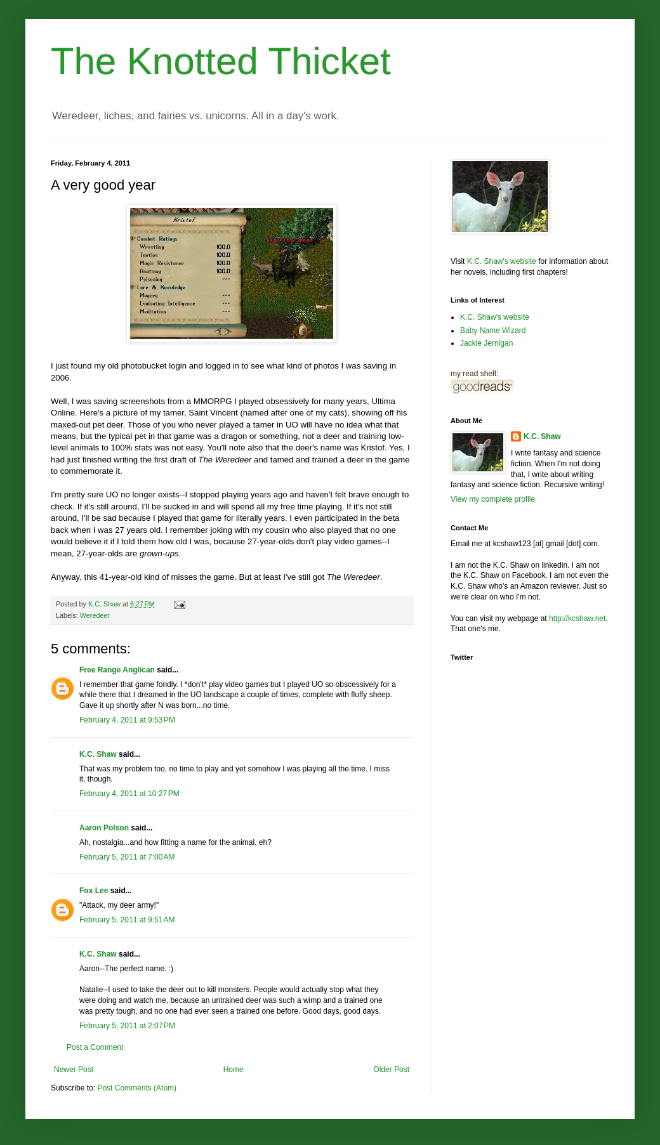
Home (233, 1069)
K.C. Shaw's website (501, 261)
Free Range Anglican (117, 669)
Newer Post (73, 1069)
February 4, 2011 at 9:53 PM (127, 720)
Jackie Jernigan (486, 343)
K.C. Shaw (98, 754)
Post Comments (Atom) (136, 1087)
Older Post (391, 1069)
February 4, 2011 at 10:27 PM (129, 793)
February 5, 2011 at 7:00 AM (127, 857)
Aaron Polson (104, 827)
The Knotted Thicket (221, 61)
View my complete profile (493, 499)
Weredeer (95, 615)
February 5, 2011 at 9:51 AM (127, 919)
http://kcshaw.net (577, 618)
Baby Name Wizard (492, 330)
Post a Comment (95, 1047)
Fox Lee (93, 890)
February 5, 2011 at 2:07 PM (127, 1025)
